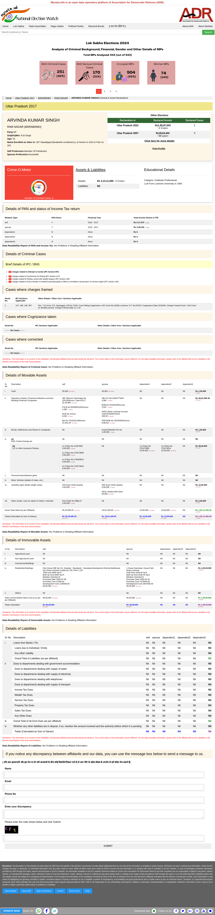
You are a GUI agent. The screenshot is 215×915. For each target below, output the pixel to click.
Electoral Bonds (96, 26)
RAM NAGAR (61, 98)
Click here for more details (159, 141)
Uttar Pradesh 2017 (24, 98)
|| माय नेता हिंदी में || (117, 26)
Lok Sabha (18, 26)
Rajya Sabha (57, 26)
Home (6, 26)
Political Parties (76, 26)
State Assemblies (37, 26)
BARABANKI (44, 98)
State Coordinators (44, 891)
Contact (60, 891)
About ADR (188, 26)
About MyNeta (205, 26)
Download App (142, 911)
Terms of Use (74, 891)
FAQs (87, 891)
